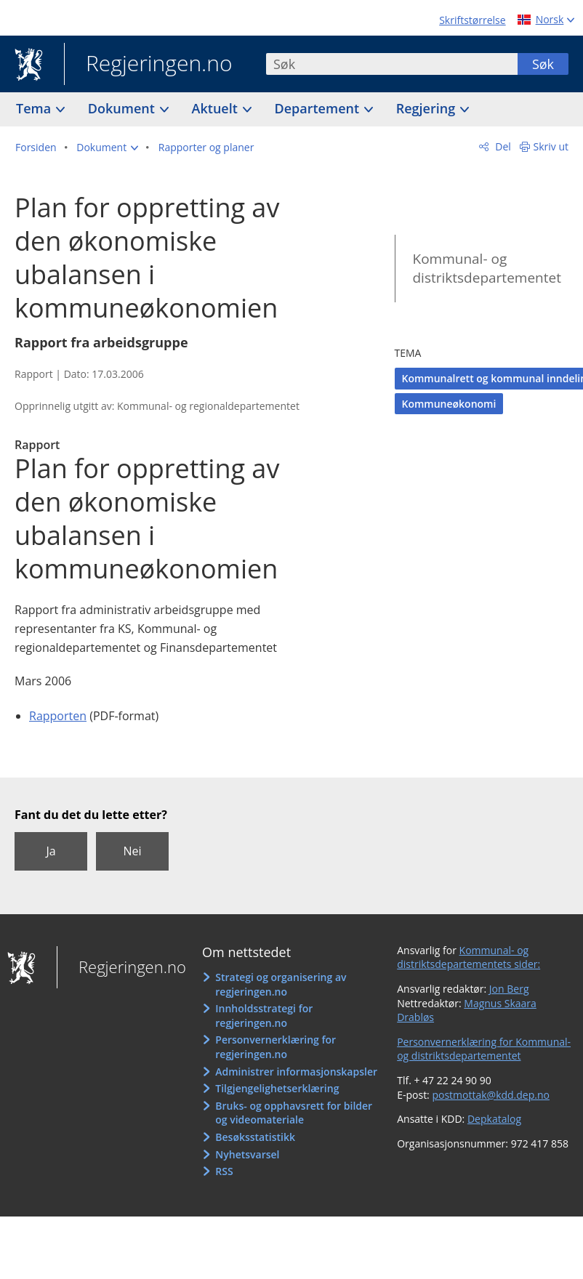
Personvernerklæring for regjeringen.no (275, 1047)
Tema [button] (35, 108)
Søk (543, 64)
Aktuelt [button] (216, 108)
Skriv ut (551, 146)
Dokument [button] (123, 108)
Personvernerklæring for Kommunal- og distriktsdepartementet (484, 1049)
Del (502, 146)
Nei (132, 851)
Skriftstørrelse (472, 20)
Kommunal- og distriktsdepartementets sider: (468, 957)
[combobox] (392, 64)
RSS (224, 1171)
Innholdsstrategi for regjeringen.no (264, 1015)
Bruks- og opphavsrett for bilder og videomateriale (293, 1113)
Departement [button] (319, 108)
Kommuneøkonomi (449, 404)
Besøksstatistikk (255, 1137)
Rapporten (58, 716)
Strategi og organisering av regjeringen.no (280, 984)
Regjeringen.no (148, 64)
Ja (50, 851)
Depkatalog (494, 1119)
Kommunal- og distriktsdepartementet (487, 268)
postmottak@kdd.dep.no (491, 1095)
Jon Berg (509, 989)
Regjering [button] (427, 108)
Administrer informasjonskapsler (296, 1071)
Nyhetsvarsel (247, 1154)
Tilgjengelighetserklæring (277, 1088)
